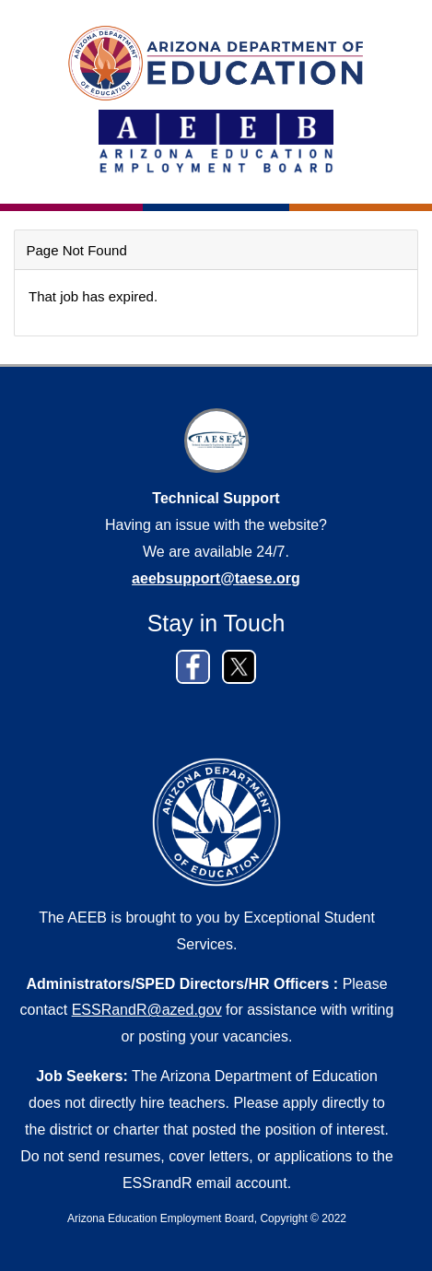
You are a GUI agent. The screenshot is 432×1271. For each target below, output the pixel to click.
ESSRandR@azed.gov (147, 1010)
